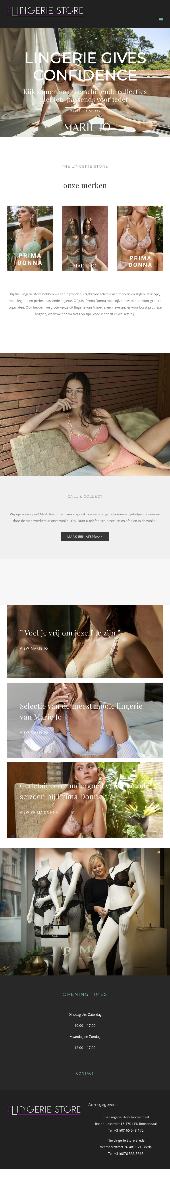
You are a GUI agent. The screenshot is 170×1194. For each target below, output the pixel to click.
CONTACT (85, 1073)
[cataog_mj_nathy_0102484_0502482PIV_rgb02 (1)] (27, 208)
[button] (11, 238)
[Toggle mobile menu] (161, 19)
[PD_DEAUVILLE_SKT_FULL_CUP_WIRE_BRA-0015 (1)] (82, 208)
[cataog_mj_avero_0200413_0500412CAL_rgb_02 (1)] (137, 208)
